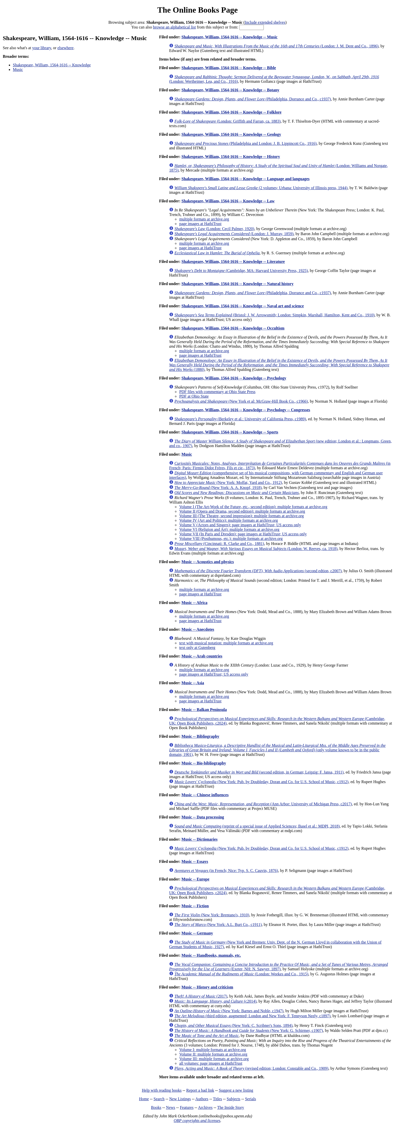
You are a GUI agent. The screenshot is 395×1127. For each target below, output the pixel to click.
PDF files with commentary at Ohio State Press (217, 392)
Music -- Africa (194, 602)
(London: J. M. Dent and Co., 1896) (276, 46)
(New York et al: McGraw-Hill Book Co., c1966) (241, 401)
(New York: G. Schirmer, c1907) (248, 1030)
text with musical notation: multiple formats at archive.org (226, 643)
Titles (217, 1099)
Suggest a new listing (236, 1090)
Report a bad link (200, 1090)
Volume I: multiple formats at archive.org (212, 1050)
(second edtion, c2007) (258, 571)
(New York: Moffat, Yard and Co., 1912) (228, 482)
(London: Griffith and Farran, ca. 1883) (227, 121)
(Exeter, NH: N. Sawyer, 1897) (278, 966)
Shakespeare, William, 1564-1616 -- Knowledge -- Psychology (233, 378)
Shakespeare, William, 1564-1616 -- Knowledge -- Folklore (231, 112)
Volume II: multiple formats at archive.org (213, 1054)
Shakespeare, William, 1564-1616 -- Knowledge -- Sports (229, 432)
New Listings (180, 1099)
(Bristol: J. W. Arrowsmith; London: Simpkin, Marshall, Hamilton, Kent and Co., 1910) (274, 315)
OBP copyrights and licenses (197, 1120)
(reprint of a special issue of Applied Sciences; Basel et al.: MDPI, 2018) (257, 826)
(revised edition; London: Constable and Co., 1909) (251, 1068)
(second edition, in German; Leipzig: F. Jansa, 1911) (259, 772)
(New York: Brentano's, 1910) (211, 915)
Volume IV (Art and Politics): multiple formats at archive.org (228, 520)
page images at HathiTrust (200, 224)
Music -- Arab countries (201, 656)
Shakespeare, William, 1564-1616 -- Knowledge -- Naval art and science (242, 306)
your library (41, 48)
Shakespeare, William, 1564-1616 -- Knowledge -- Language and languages (245, 179)
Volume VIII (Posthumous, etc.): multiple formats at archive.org (231, 538)
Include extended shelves (265, 22)
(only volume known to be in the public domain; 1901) (277, 750)
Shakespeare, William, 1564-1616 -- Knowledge (52, 65)
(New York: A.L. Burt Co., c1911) (217, 924)
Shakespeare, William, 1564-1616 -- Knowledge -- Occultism (232, 328)
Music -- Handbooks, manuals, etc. (211, 955)
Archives (205, 1107)
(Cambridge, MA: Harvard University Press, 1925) (241, 270)
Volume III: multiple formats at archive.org (214, 1059)
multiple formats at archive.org (204, 219)
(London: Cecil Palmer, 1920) (214, 229)
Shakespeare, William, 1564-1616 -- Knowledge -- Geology (231, 134)
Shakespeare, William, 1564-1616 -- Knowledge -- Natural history (237, 284)
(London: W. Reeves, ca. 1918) (255, 548)
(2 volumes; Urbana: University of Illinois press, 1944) (260, 188)
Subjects (233, 1099)
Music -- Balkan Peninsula (204, 709)
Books (156, 1107)
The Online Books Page (197, 9)
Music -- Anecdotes (197, 629)
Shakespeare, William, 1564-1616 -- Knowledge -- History (230, 156)
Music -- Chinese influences (204, 795)
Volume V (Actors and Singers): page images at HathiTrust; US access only (240, 525)
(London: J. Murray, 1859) (233, 234)
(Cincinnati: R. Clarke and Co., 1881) (219, 543)
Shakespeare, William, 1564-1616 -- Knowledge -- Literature (233, 261)
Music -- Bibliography (200, 736)
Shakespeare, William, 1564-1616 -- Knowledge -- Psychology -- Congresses (245, 410)
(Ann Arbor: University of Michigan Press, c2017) (263, 804)
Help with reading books (162, 1090)
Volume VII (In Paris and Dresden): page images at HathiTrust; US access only (243, 534)
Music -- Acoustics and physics (207, 562)
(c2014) (215, 1001)
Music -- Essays (194, 861)
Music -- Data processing (202, 817)
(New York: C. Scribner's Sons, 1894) (233, 1025)
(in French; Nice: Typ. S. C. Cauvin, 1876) (226, 870)
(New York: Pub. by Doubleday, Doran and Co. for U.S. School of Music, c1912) (261, 782)
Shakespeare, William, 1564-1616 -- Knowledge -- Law (228, 201)
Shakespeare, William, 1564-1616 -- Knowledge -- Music (229, 37)
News (170, 1107)
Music (18, 69)
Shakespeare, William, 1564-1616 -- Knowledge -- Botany (230, 90)
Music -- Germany (197, 933)
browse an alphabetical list (174, 27)
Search (159, 1099)
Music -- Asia (192, 683)
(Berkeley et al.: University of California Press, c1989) (240, 419)
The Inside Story (230, 1107)
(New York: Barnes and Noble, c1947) (228, 1011)
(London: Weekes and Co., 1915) (241, 974)
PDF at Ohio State (194, 396)
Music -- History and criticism (207, 987)
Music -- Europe (195, 879)
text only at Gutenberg (197, 647)
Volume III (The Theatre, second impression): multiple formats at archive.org (241, 516)
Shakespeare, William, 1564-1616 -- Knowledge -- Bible (228, 68)
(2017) (200, 996)
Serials (250, 1099)
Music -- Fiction (195, 906)
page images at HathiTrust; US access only (213, 674)
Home (144, 1099)
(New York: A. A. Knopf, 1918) (217, 487)
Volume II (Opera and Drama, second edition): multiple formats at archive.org (242, 511)
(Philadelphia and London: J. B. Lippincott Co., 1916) (245, 143)
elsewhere (65, 48)
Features (186, 1107)
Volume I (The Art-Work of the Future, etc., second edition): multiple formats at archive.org (253, 507)
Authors (201, 1099)
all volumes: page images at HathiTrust (210, 1063)
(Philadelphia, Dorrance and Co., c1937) (252, 99)
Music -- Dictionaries (199, 839)
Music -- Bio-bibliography (203, 763)
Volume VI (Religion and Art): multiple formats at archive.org (229, 529)
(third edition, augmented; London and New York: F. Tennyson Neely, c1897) (252, 1016)
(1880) (279, 365)
